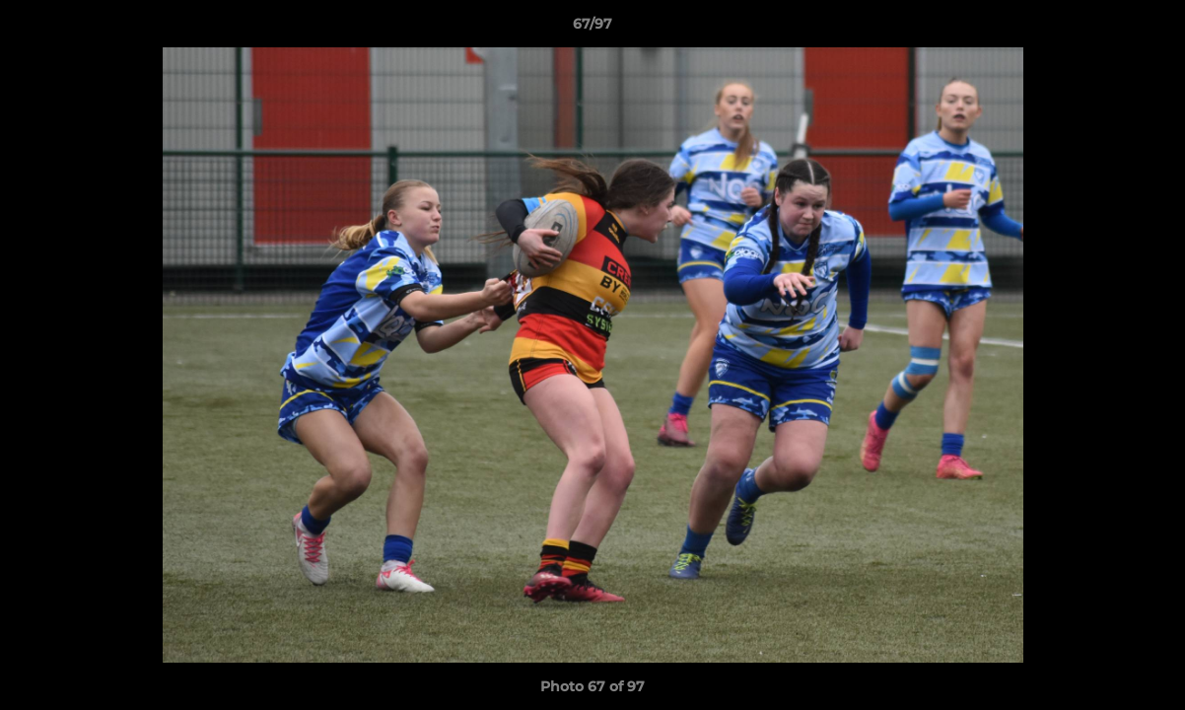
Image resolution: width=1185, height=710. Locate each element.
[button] (1149, 28)
